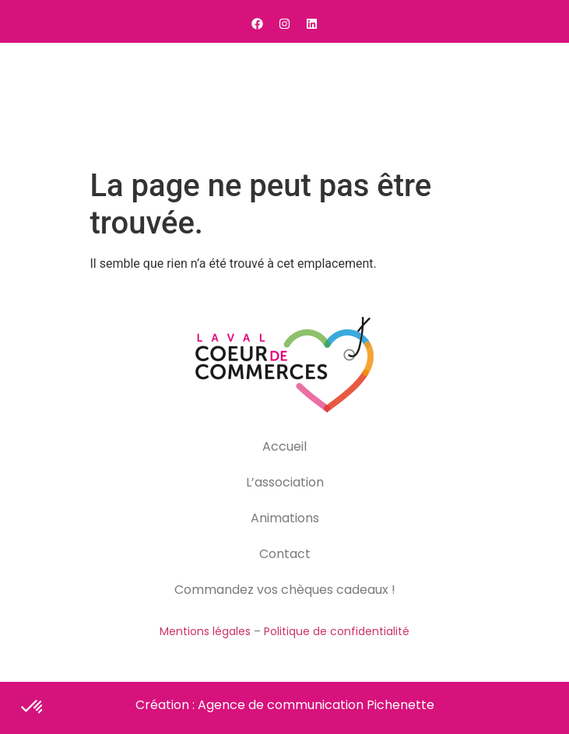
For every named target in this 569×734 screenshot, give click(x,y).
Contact (285, 554)
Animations (285, 518)
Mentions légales (205, 631)
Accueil (284, 446)
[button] (537, 102)
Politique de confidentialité (336, 631)
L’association (285, 482)
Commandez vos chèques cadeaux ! (284, 590)
